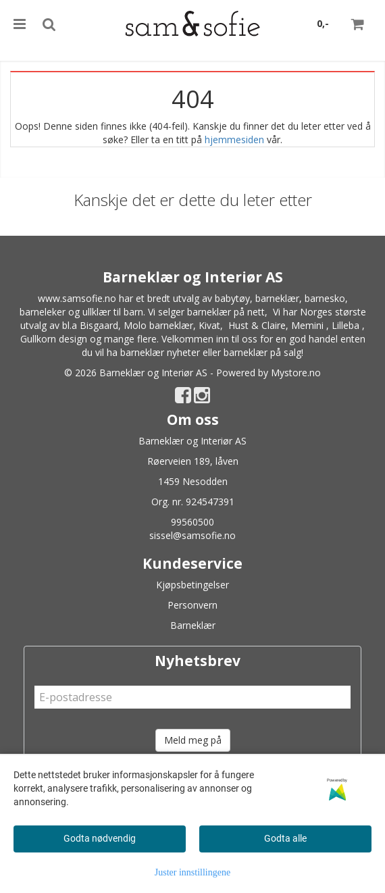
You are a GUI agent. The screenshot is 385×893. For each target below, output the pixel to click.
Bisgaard (99, 325)
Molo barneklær (158, 325)
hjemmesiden (234, 139)
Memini (307, 325)
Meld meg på (193, 740)
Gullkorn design (53, 338)
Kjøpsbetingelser (192, 584)
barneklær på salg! (263, 352)
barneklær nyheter (160, 352)
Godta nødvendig (99, 838)
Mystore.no (296, 372)
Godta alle (285, 838)
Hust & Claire (257, 325)
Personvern (192, 604)
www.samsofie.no (77, 298)
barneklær (277, 298)
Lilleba (345, 325)
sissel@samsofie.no (192, 535)
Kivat (209, 325)
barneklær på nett (226, 311)
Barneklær (192, 625)
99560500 (192, 521)
